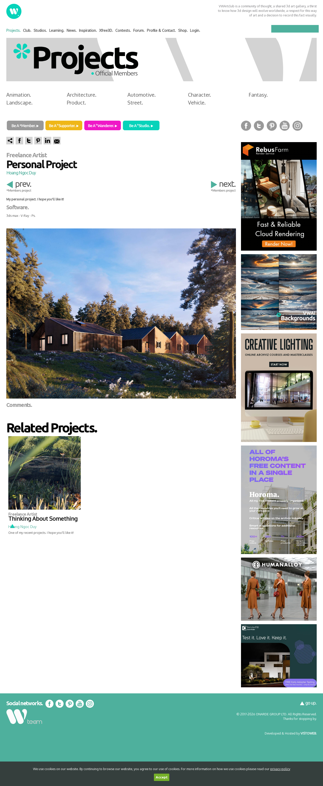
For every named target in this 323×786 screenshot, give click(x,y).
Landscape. (19, 102)
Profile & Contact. (161, 30)
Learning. (56, 30)
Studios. (40, 30)
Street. (135, 102)
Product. (76, 102)
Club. (27, 30)
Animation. (18, 94)
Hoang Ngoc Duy (21, 172)
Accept (162, 777)
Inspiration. (88, 30)
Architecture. (81, 94)
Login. (195, 30)
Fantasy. (258, 94)
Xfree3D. (106, 30)
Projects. (13, 30)
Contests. (123, 30)
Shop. (183, 30)
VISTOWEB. (309, 733)
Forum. (139, 30)
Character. (199, 94)
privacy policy (280, 769)
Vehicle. (197, 102)
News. (72, 30)
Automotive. (141, 94)
